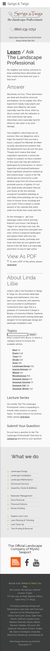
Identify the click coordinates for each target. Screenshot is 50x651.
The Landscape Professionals (25, 19)
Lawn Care (24, 609)
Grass (15, 363)
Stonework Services (20, 484)
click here (12, 265)
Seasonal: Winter (20, 389)
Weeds (15, 373)
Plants (15, 353)
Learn (14, 52)
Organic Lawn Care (19, 516)
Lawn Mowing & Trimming (22, 520)
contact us (12, 439)
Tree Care (38, 609)
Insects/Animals (20, 369)
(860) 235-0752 (25, 29)
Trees (15, 356)
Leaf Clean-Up (17, 524)
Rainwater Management (21, 496)
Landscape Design (21, 366)
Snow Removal (17, 500)
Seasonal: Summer (21, 382)
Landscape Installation (21, 475)
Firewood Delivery (19, 504)
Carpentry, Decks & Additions (24, 488)
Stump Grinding (18, 508)
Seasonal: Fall (19, 385)
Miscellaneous (19, 376)
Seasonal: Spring (20, 379)
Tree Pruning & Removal (22, 529)
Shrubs (15, 360)
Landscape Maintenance (22, 480)
